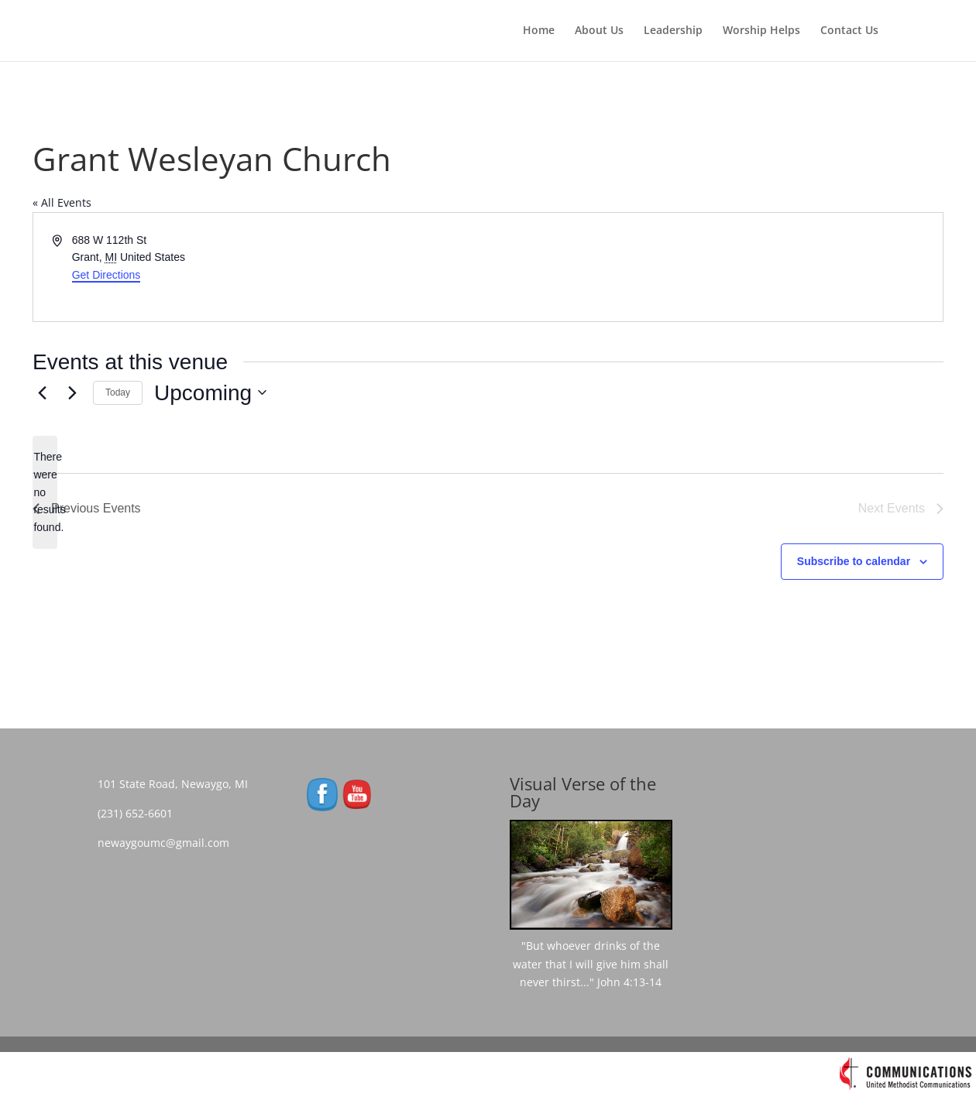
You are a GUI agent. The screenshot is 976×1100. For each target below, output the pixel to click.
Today (117, 392)
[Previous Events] (42, 392)
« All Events (62, 202)
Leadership (673, 32)
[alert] (45, 492)
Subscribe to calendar (853, 561)
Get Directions (106, 275)
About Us (599, 32)
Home (539, 32)
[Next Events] (72, 392)
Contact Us (849, 32)
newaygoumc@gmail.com (168, 842)
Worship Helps (761, 32)
